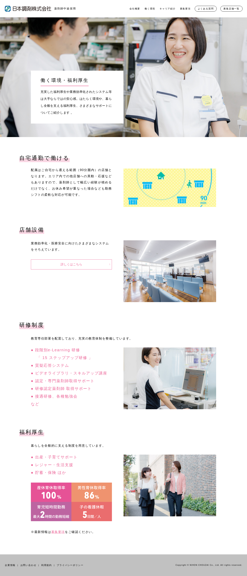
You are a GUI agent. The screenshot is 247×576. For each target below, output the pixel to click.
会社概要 (134, 8)
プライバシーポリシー (70, 565)
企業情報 (10, 565)
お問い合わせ (28, 565)
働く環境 (150, 8)
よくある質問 (206, 8)
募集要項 (185, 8)
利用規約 (46, 565)
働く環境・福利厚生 (32, 23)
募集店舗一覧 (231, 8)
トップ (9, 23)
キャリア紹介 (168, 8)
